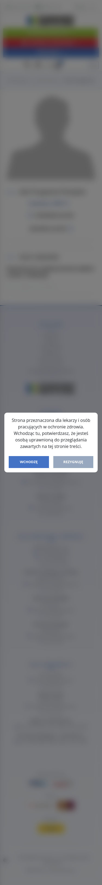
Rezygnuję (73, 461)
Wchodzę (29, 461)
